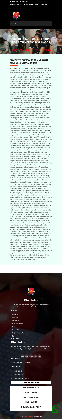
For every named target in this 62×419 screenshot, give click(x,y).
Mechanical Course (17, 324)
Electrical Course (16, 330)
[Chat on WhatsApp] (56, 409)
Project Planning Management (20, 333)
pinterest (31, 4)
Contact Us (15, 321)
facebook (13, 4)
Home (29, 48)
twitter (19, 4)
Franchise (14, 318)
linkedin (37, 4)
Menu (13, 23)
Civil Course (15, 327)
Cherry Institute (28, 416)
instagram (25, 4)
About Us (14, 314)
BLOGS (13, 336)
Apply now (44, 4)
